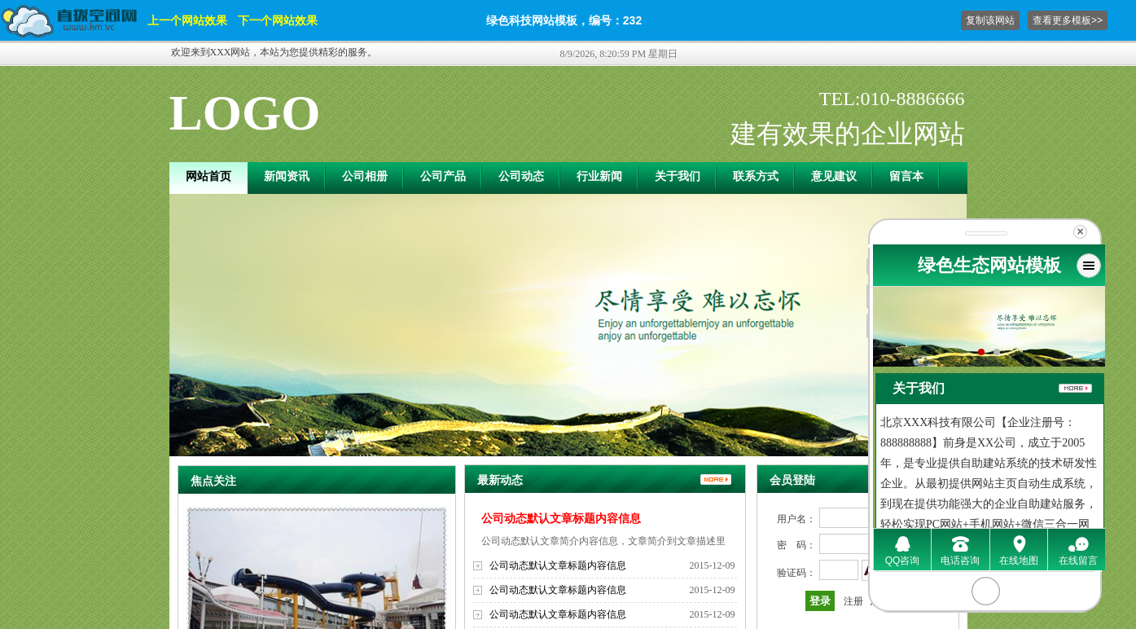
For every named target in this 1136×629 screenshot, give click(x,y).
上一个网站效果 (187, 20)
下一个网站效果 (278, 20)
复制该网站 (990, 20)
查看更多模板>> (1068, 20)
